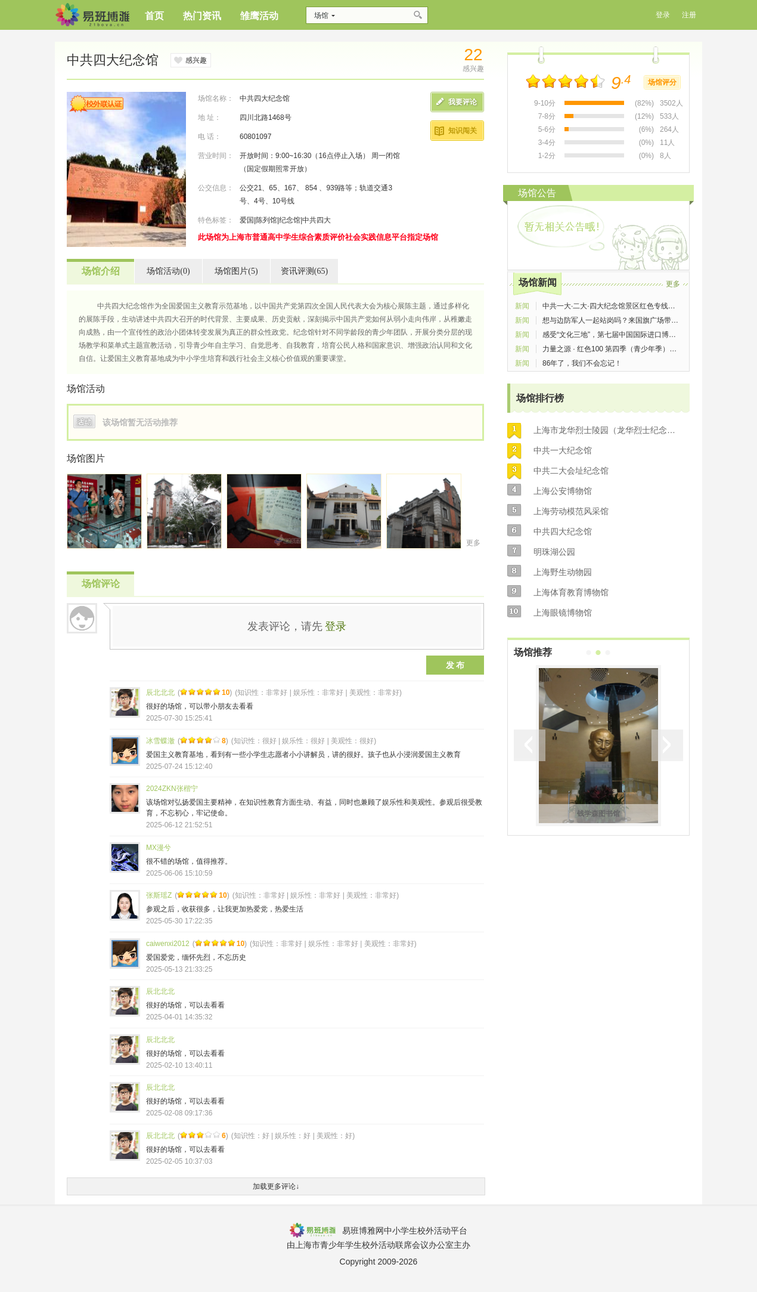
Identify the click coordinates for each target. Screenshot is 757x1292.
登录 (335, 626)
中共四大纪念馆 (562, 531)
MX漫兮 (158, 847)
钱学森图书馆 (598, 813)
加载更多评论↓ (276, 1186)
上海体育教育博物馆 (571, 592)
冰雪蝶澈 (160, 741)
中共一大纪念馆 (562, 450)
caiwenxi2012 (168, 943)
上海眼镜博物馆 (562, 612)
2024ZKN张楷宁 (172, 788)
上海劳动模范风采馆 (571, 511)
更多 (473, 543)
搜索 (419, 15)
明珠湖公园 (554, 552)
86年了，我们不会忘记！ (582, 363)
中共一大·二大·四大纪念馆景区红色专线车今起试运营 (626, 306)
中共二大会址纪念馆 (571, 470)
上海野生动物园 (562, 572)
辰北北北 (160, 692)
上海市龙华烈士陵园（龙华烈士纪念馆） (607, 430)
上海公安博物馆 (562, 491)
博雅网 (92, 15)
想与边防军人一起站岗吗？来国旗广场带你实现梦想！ (628, 320)
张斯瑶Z (159, 895)
